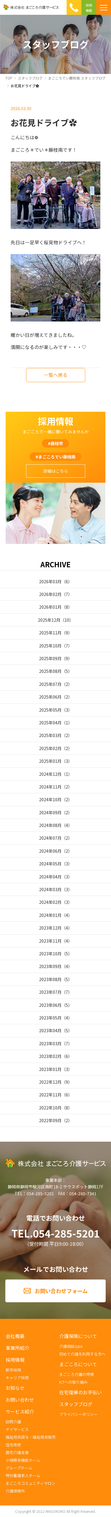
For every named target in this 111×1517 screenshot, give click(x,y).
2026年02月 (50, 594)
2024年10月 (50, 799)
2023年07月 (50, 992)
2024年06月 (50, 851)
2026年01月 (50, 607)
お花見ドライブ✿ (25, 85)
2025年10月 (50, 646)
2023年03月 (50, 1043)
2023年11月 (50, 941)
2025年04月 (50, 723)
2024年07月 (50, 838)
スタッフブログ (30, 77)
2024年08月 (50, 825)
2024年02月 (50, 902)
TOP (8, 77)
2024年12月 (50, 774)
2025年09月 (50, 658)
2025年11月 (50, 633)
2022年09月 (50, 1120)
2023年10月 (50, 954)
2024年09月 (50, 812)
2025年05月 (50, 710)
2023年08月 (50, 979)
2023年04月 (50, 1030)
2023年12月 (50, 928)
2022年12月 (50, 1082)
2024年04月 (50, 877)
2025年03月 (50, 735)
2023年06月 (50, 1005)
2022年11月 (50, 1095)
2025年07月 (50, 684)
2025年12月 (49, 620)
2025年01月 (50, 761)
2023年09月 (50, 966)
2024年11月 (50, 787)
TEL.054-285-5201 (56, 1233)
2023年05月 (50, 1018)
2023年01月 (50, 1069)
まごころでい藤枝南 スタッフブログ (77, 77)
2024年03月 (50, 889)
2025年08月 (50, 671)
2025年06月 (50, 697)
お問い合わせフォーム (61, 1291)
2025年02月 (50, 748)
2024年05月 (50, 864)
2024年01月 (50, 915)
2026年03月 (50, 581)
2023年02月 (50, 1056)
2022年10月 (50, 1108)
